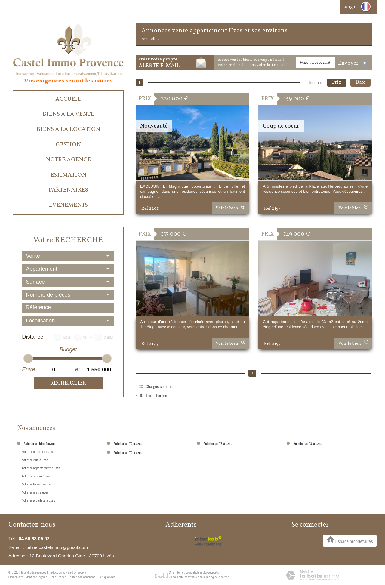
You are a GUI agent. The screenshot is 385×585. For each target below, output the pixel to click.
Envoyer (353, 63)
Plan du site (15, 577)
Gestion (68, 144)
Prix (336, 82)
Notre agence (68, 159)
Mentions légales (36, 577)
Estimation (68, 175)
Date (360, 82)
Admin (62, 577)
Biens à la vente (68, 114)
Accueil (68, 99)
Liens (52, 577)
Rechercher (68, 383)
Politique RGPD (107, 577)
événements (68, 205)
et (77, 369)
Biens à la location (68, 129)
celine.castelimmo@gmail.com (56, 547)
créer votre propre (159, 63)
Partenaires (68, 190)
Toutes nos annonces (82, 577)
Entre (28, 369)
